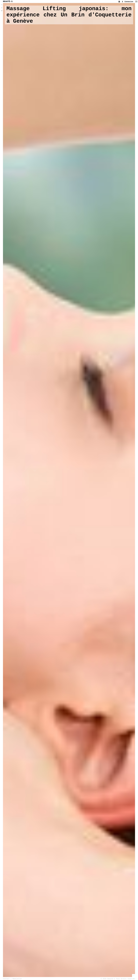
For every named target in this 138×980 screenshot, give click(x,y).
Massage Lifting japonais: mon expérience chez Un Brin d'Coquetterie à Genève (69, 15)
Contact (6, 979)
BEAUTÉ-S (8, 1)
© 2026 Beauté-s (108, 979)
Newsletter (17, 979)
